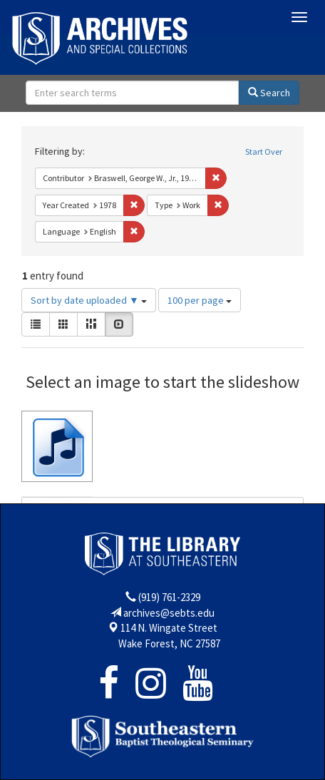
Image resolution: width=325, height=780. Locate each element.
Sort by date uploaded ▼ (89, 300)
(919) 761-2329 (169, 597)
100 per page (199, 300)
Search (269, 92)
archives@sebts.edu (169, 613)
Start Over (263, 151)
